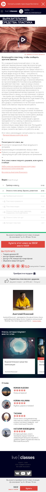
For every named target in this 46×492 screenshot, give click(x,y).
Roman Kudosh (21, 388)
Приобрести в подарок (23, 273)
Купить (29, 488)
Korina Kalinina (22, 401)
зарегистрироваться (32, 12)
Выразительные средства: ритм (15, 135)
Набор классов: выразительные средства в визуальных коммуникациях (18, 167)
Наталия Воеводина (24, 429)
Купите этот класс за (23, 244)
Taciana (18, 413)
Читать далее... (36, 321)
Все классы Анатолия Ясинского (14, 172)
